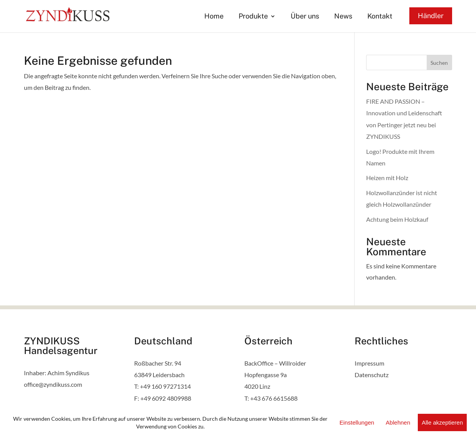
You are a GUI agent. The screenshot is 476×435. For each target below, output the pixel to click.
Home (214, 16)
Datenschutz (372, 374)
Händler (431, 16)
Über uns (305, 16)
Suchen (439, 62)
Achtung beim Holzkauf (397, 219)
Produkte (253, 16)
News (343, 16)
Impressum (369, 363)
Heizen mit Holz (387, 177)
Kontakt (379, 16)
